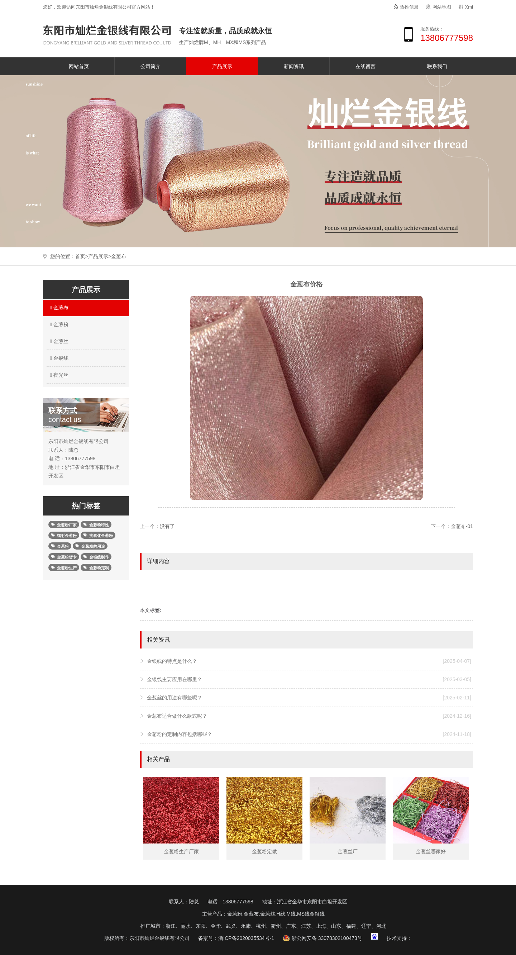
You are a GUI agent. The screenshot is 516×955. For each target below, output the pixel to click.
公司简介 (150, 66)
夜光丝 (58, 375)
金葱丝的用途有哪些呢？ (309, 698)
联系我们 (437, 66)
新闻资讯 (294, 66)
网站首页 (79, 66)
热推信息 (409, 7)
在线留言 (365, 66)
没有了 (167, 526)
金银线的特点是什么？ (309, 661)
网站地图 (442, 7)
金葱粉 (58, 324)
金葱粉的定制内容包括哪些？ (309, 734)
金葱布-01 (462, 526)
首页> (81, 256)
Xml (469, 7)
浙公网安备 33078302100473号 (327, 938)
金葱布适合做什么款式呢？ (309, 716)
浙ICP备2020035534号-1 (246, 938)
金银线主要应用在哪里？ (309, 679)
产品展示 (222, 66)
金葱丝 (58, 341)
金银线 (58, 358)
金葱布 (118, 256)
